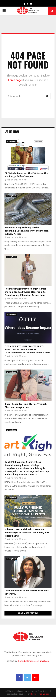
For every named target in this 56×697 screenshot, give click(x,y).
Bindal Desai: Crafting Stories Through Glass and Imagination (25, 405)
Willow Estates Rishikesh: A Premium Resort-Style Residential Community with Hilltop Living (26, 533)
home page (15, 80)
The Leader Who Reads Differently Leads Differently (26, 592)
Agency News (11, 141)
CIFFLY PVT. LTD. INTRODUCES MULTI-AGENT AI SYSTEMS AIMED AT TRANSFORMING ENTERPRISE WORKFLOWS (27, 349)
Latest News (11, 131)
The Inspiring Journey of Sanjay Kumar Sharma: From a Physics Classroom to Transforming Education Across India (25, 292)
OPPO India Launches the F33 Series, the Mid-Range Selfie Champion (26, 175)
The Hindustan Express (39, 694)
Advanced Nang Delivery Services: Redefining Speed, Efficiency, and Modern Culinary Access (26, 231)
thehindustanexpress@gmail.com (33, 661)
